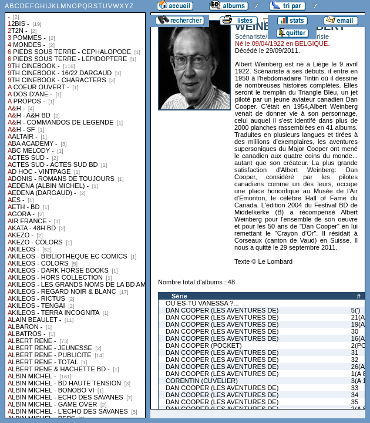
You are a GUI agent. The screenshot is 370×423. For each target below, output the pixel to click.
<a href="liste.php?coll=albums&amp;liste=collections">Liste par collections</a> (75, 209)
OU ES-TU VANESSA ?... (202, 303)
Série (179, 296)
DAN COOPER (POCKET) (204, 345)
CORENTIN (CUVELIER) (202, 380)
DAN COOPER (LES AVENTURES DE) (222, 310)
